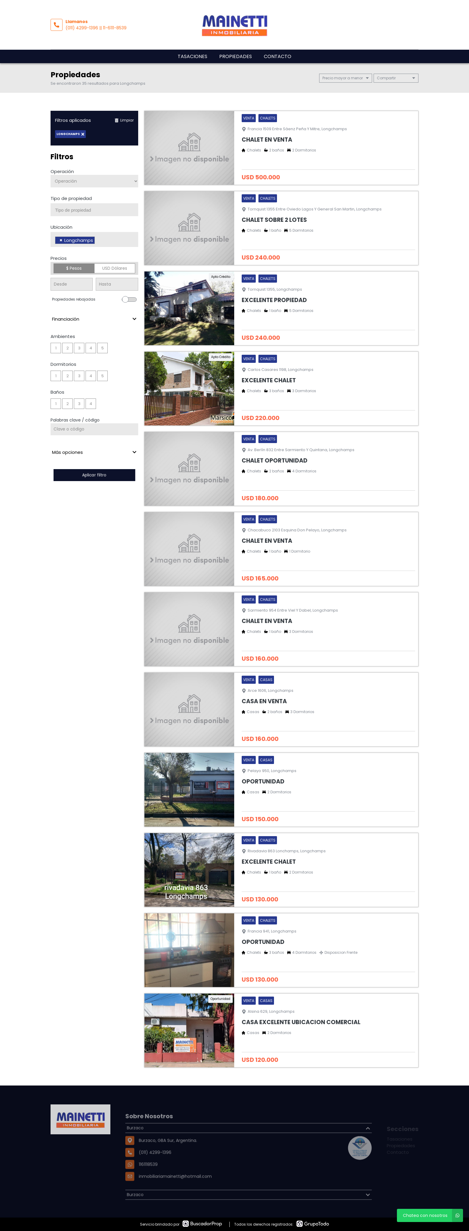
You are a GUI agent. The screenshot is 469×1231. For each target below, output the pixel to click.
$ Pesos (74, 268)
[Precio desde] (72, 284)
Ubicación (61, 227)
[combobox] (94, 209)
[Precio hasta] (117, 284)
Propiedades (235, 56)
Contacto (277, 56)
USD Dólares (114, 268)
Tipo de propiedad (71, 198)
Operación (62, 171)
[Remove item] (61, 240)
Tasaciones (192, 56)
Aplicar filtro (94, 475)
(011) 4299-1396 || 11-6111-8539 (96, 28)
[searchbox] (96, 210)
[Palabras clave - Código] (94, 429)
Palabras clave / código (75, 420)
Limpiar (124, 120)
